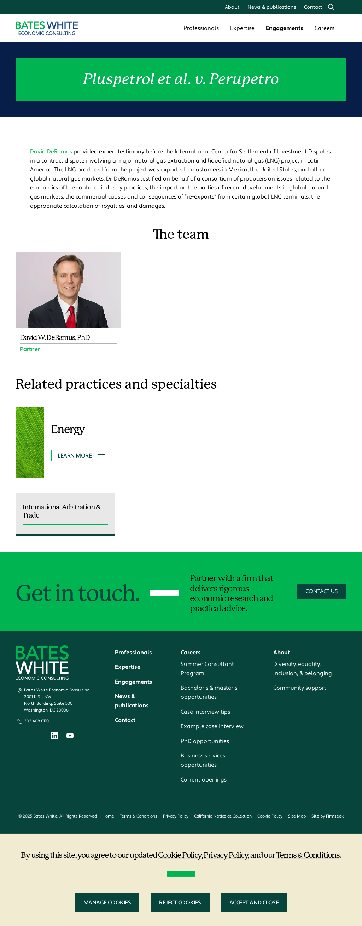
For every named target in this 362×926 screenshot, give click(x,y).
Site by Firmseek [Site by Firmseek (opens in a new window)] (327, 816)
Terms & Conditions (138, 816)
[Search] (331, 7)
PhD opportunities (205, 741)
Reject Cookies (180, 902)
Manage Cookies (107, 902)
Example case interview (212, 726)
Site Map (297, 816)
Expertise (242, 28)
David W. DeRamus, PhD (55, 338)
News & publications (271, 7)
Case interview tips (205, 711)
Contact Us (321, 591)
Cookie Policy (269, 816)
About (232, 7)
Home (108, 816)
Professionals (201, 28)
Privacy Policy (175, 816)
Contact (313, 7)
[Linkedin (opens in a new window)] (54, 737)
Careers (324, 28)
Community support (299, 687)
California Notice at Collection (223, 816)
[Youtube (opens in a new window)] (70, 737)
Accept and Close (254, 902)
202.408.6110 (36, 721)
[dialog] (181, 880)
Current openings (204, 779)
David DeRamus (51, 151)
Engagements (284, 28)
